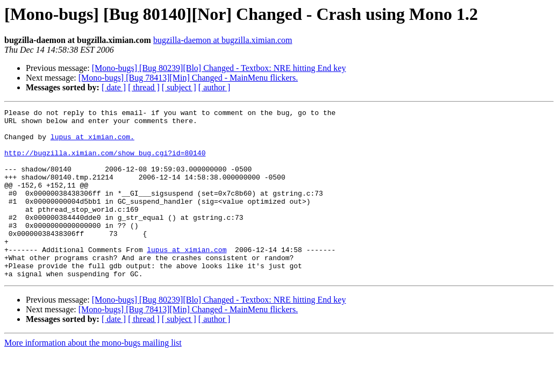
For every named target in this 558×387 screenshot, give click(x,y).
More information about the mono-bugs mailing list (93, 376)
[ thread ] (144, 87)
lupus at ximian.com (186, 278)
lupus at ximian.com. (92, 143)
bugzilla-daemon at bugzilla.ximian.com (222, 40)
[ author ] (214, 87)
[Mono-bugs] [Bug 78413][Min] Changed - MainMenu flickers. (188, 77)
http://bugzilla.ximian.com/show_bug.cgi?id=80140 (104, 162)
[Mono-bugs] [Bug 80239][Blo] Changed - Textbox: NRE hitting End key (219, 68)
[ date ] (114, 87)
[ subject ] (179, 87)
